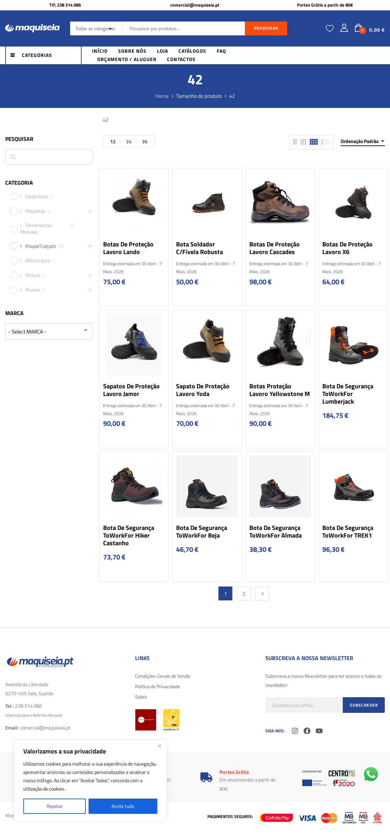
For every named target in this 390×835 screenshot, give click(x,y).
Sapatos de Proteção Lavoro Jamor (131, 389)
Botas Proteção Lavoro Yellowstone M (279, 389)
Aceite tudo (122, 806)
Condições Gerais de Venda (162, 676)
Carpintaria (36, 196)
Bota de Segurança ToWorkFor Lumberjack (347, 393)
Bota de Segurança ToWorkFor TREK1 (347, 531)
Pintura (32, 275)
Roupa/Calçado (40, 246)
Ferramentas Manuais (36, 228)
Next (262, 593)
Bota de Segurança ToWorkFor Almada (275, 531)
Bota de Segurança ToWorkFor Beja (201, 531)
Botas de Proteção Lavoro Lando (128, 247)
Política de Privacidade (157, 686)
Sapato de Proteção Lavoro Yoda (203, 389)
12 (113, 141)
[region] (90, 780)
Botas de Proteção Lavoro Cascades (274, 247)
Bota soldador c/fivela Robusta (199, 247)
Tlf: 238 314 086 (65, 4)
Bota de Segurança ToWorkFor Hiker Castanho (128, 535)
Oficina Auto (37, 261)
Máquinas (35, 211)
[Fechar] (159, 746)
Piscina (32, 290)
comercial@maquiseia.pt (194, 4)
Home (162, 96)
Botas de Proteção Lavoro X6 (347, 247)
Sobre (141, 696)
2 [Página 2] (243, 594)
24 (129, 141)
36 (145, 141)
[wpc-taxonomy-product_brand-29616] (48, 331)
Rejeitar (55, 806)
